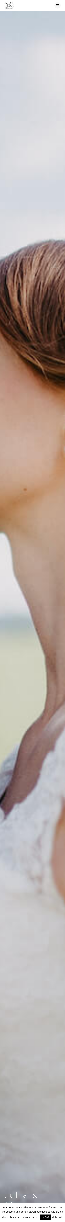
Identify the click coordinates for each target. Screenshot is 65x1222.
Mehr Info (57, 1217)
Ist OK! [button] (45, 1217)
